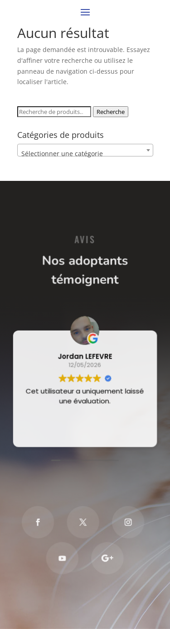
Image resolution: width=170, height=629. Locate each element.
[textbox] (85, 153)
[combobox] (85, 150)
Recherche (111, 112)
